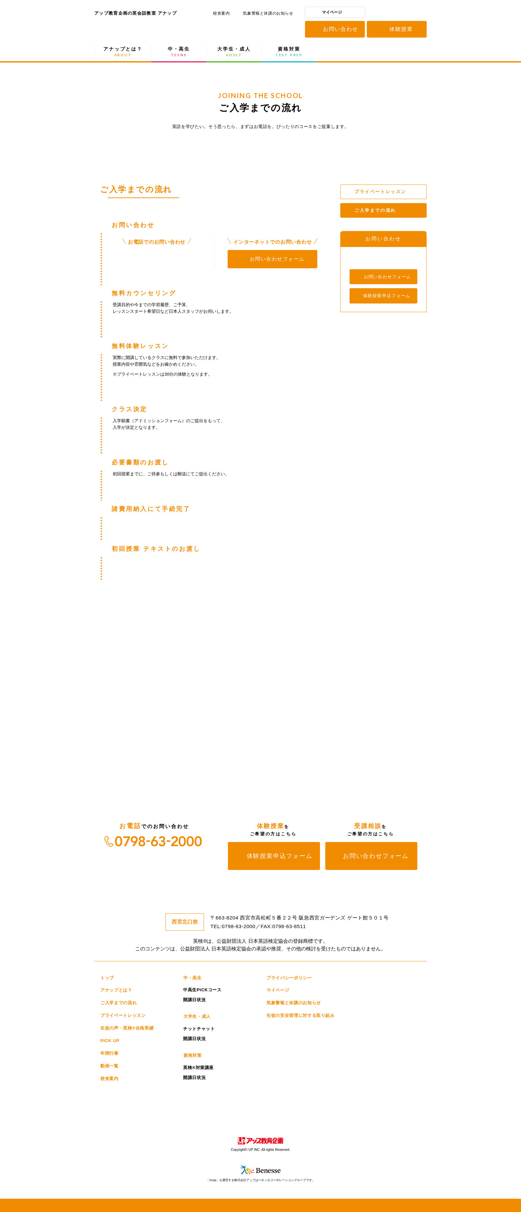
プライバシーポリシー (289, 977)
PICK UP (109, 1040)
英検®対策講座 (198, 1067)
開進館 (264, 1096)
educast (149, 1122)
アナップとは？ (123, 52)
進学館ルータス (346, 1096)
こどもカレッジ (193, 1109)
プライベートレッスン (123, 1015)
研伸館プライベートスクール (230, 1096)
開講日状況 (194, 999)
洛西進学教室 (113, 1109)
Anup (317, 1109)
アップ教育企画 (397, 13)
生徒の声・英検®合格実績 (127, 1028)
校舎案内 (221, 13)
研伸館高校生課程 (111, 1096)
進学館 (315, 1096)
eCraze (342, 1109)
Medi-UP (380, 1096)
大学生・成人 (234, 52)
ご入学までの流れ (118, 1002)
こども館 (369, 1109)
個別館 (290, 1096)
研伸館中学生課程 (151, 1096)
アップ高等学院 (401, 1109)
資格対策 (289, 52)
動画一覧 (109, 1065)
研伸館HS (190, 1096)
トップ (107, 977)
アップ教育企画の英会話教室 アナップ (135, 30)
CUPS (294, 1109)
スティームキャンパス (265, 1109)
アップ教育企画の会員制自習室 (111, 1122)
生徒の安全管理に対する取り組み (300, 1015)
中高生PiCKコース (202, 989)
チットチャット (199, 1028)
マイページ (332, 12)
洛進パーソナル (155, 1109)
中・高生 (179, 52)
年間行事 (109, 1053)
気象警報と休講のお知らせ (268, 13)
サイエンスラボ (229, 1109)
